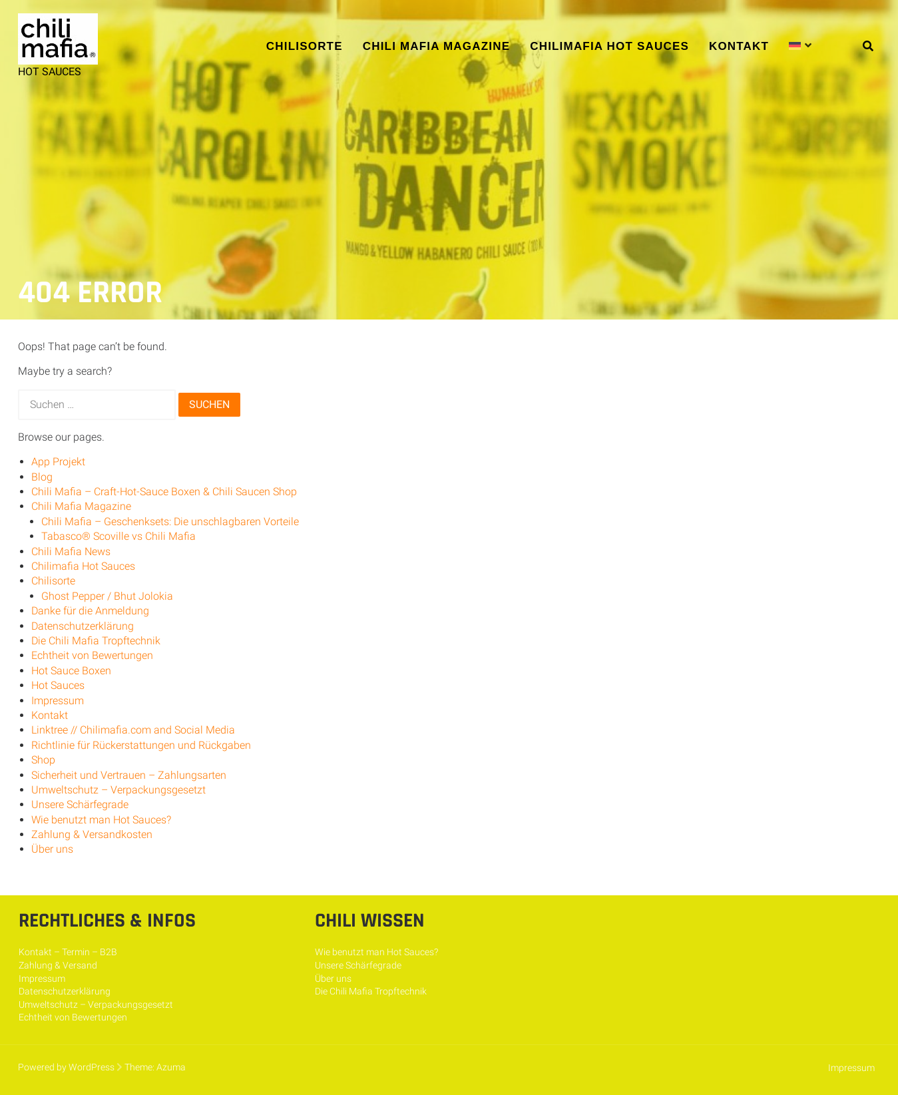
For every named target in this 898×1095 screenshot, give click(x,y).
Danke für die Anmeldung (90, 610)
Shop (43, 760)
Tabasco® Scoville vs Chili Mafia (118, 536)
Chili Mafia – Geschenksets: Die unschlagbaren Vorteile (170, 521)
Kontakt (739, 46)
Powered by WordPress (66, 1067)
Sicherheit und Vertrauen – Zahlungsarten (128, 775)
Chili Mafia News (71, 551)
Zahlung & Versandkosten (91, 834)
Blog (42, 477)
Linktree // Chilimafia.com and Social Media (133, 730)
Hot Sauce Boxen (71, 670)
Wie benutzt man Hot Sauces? (101, 819)
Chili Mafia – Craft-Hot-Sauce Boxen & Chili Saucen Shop (164, 491)
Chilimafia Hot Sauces (609, 46)
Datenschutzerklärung (82, 626)
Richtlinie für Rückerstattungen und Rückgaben (141, 745)
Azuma (171, 1067)
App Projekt (58, 461)
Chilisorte (304, 46)
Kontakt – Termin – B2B (68, 952)
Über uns (52, 849)
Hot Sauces (58, 685)
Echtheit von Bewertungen (92, 655)
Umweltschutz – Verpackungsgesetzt (118, 789)
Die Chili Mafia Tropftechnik (95, 640)
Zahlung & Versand (58, 965)
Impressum (57, 700)
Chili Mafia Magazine (436, 46)
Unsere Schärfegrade (79, 804)
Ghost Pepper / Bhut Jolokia (107, 596)
